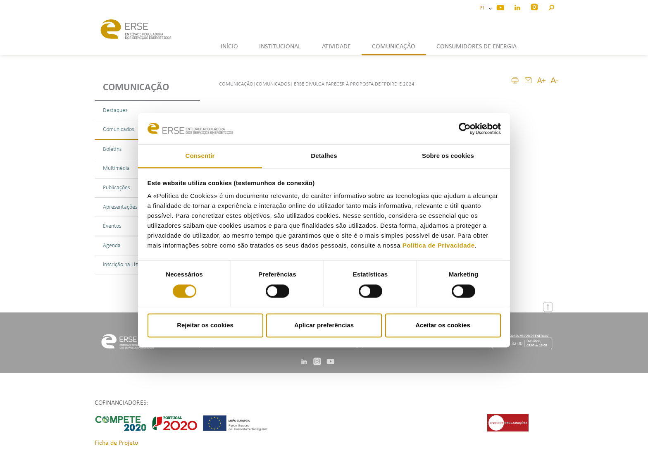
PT (483, 8)
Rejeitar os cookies (205, 325)
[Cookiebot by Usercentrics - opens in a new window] (465, 128)
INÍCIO (229, 46)
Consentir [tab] (200, 156)
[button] (551, 6)
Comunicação (136, 88)
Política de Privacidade (439, 245)
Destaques (115, 110)
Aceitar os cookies (442, 325)
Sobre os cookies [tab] (448, 156)
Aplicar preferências (324, 325)
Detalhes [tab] (324, 156)
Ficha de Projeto (116, 443)
